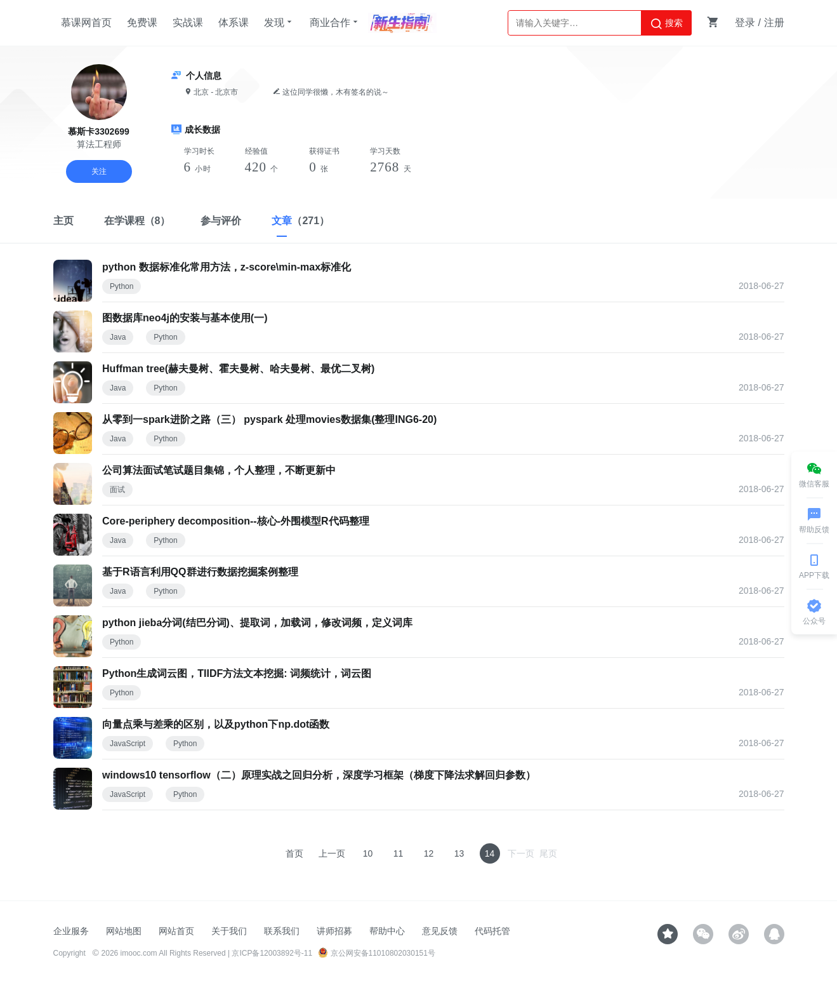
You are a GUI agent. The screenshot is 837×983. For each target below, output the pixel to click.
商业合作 (335, 22)
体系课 (233, 22)
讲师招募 (334, 931)
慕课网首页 (86, 22)
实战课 (188, 22)
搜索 (666, 23)
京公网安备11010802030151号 (376, 953)
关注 (99, 171)
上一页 (332, 853)
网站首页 (176, 931)
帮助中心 (387, 931)
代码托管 (492, 931)
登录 (745, 22)
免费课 (142, 22)
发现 (279, 22)
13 (459, 853)
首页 (294, 853)
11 (398, 853)
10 (368, 853)
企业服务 (71, 931)
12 (429, 853)
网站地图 (124, 931)
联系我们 (282, 931)
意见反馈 (440, 931)
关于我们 (229, 931)
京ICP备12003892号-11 (272, 953)
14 (490, 853)
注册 (774, 22)
